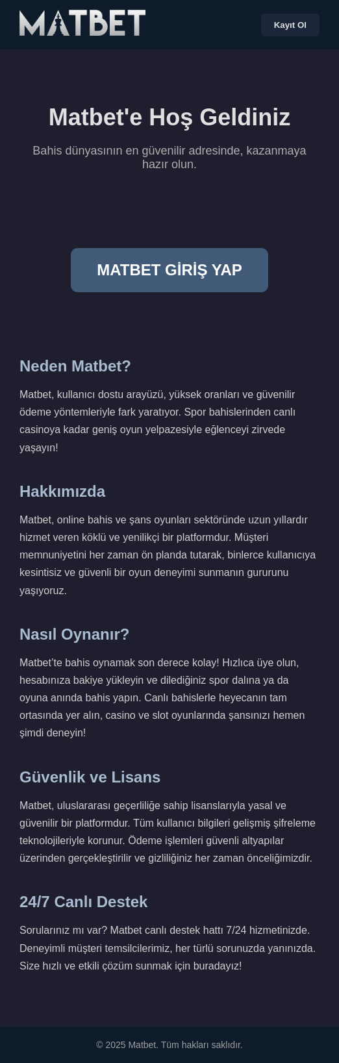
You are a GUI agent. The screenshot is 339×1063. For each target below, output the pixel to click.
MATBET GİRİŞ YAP (169, 270)
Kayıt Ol (290, 25)
